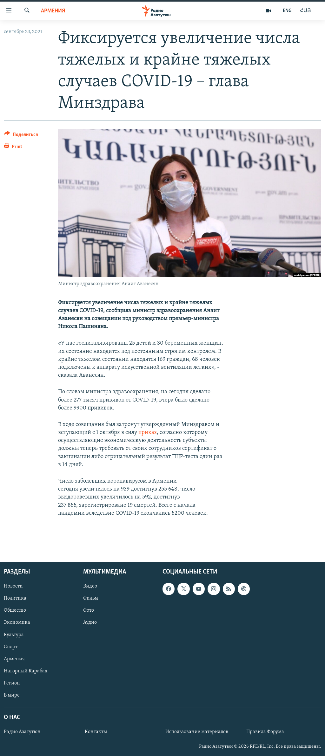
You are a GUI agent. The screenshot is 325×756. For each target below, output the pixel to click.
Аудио (90, 622)
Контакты (96, 731)
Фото (88, 610)
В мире (12, 695)
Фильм (90, 598)
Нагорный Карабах (25, 671)
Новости (13, 586)
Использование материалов (196, 731)
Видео (90, 586)
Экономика (17, 622)
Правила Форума (265, 731)
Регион (12, 683)
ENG (287, 10)
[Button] (21, 135)
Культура (14, 634)
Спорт (10, 646)
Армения (53, 11)
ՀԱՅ (305, 10)
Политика (15, 598)
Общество (15, 610)
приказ (147, 433)
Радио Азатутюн (22, 731)
